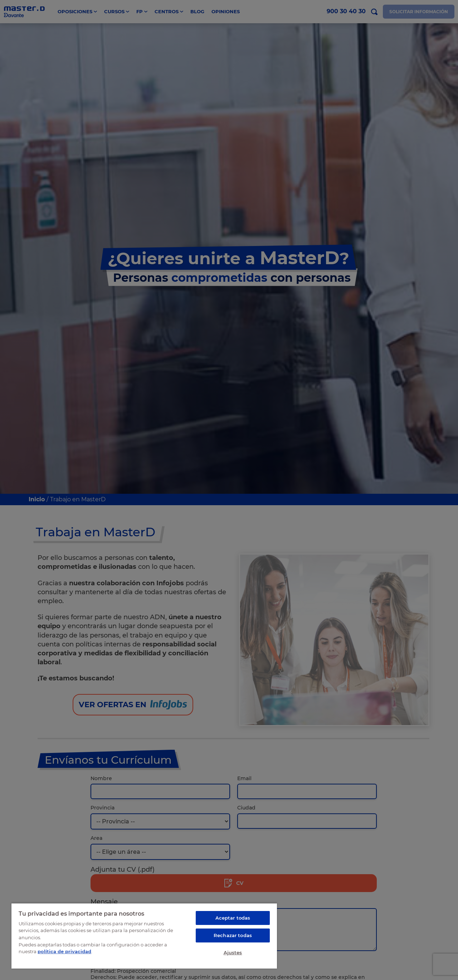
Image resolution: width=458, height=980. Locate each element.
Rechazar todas (233, 935)
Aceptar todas (232, 918)
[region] (144, 936)
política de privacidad (64, 951)
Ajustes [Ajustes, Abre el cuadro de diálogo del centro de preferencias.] (233, 952)
